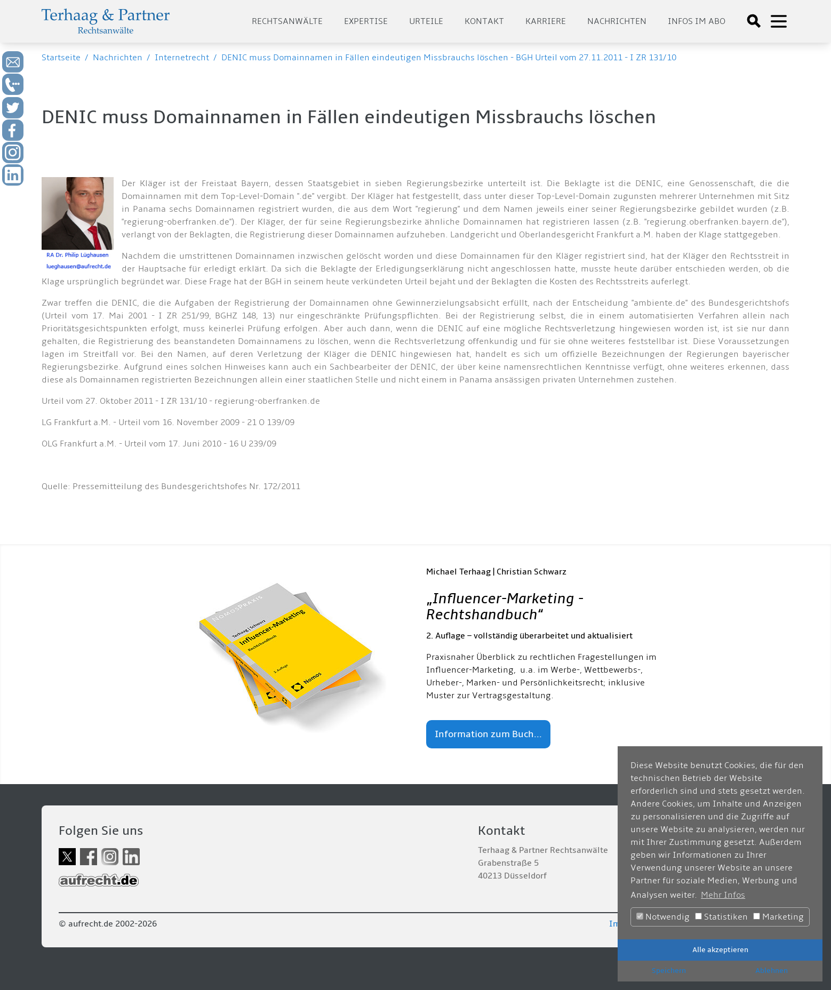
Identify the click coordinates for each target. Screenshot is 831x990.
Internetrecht (182, 57)
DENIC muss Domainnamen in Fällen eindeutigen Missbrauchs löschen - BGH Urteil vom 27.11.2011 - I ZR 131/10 (448, 57)
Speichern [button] (669, 970)
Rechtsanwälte (287, 21)
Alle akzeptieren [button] (720, 949)
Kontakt (484, 21)
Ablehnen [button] (771, 970)
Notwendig (663, 917)
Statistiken (721, 917)
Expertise (366, 21)
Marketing (778, 917)
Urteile (426, 21)
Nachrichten (616, 21)
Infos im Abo (696, 21)
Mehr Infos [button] (723, 895)
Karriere (545, 21)
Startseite (61, 57)
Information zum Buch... (488, 734)
